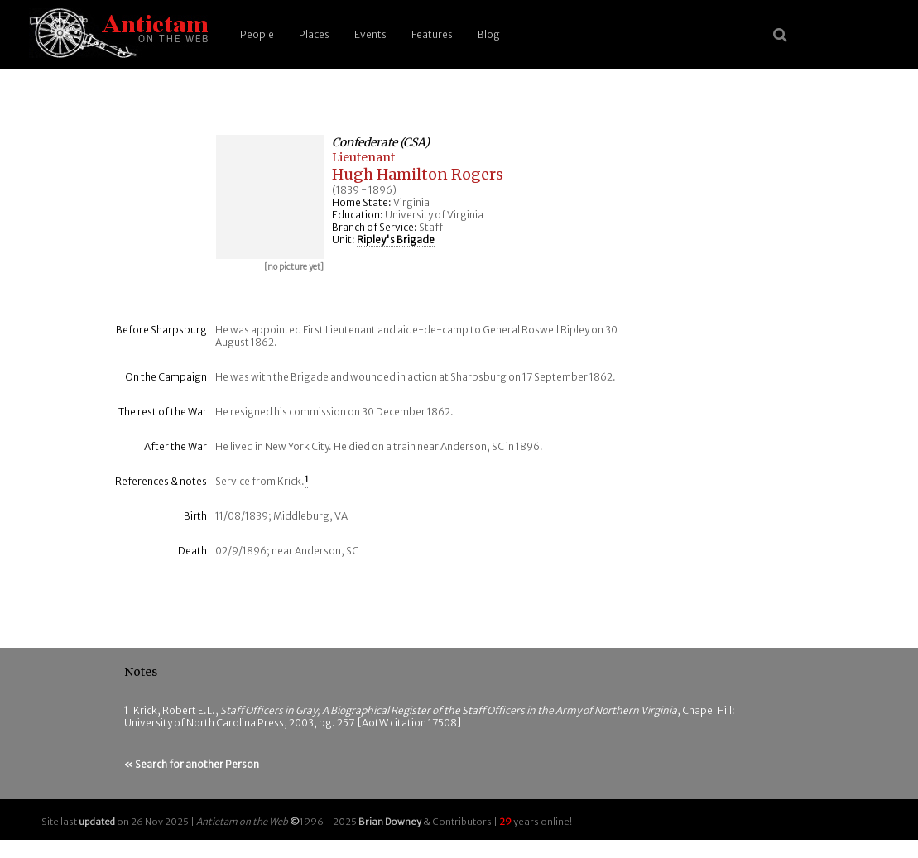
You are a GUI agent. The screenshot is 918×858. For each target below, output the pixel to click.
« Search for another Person (191, 764)
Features (432, 34)
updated (97, 821)
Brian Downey (389, 821)
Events (370, 34)
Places (314, 34)
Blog (489, 34)
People (257, 34)
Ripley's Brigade (396, 239)
